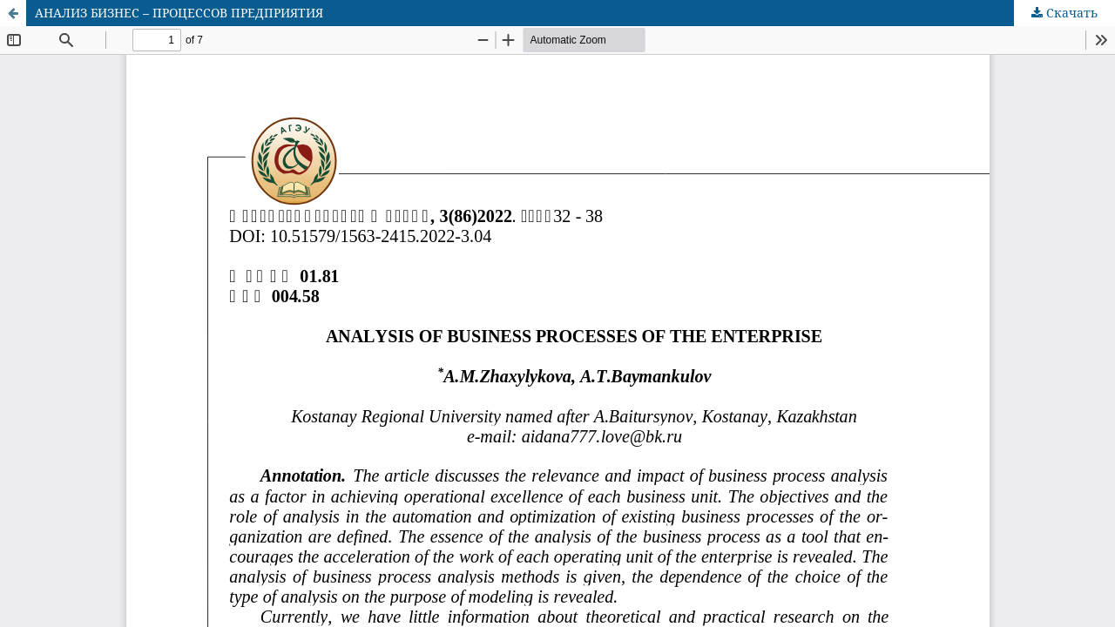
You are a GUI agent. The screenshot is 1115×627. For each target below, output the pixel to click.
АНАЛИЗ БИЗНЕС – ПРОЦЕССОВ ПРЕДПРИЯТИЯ (179, 12)
